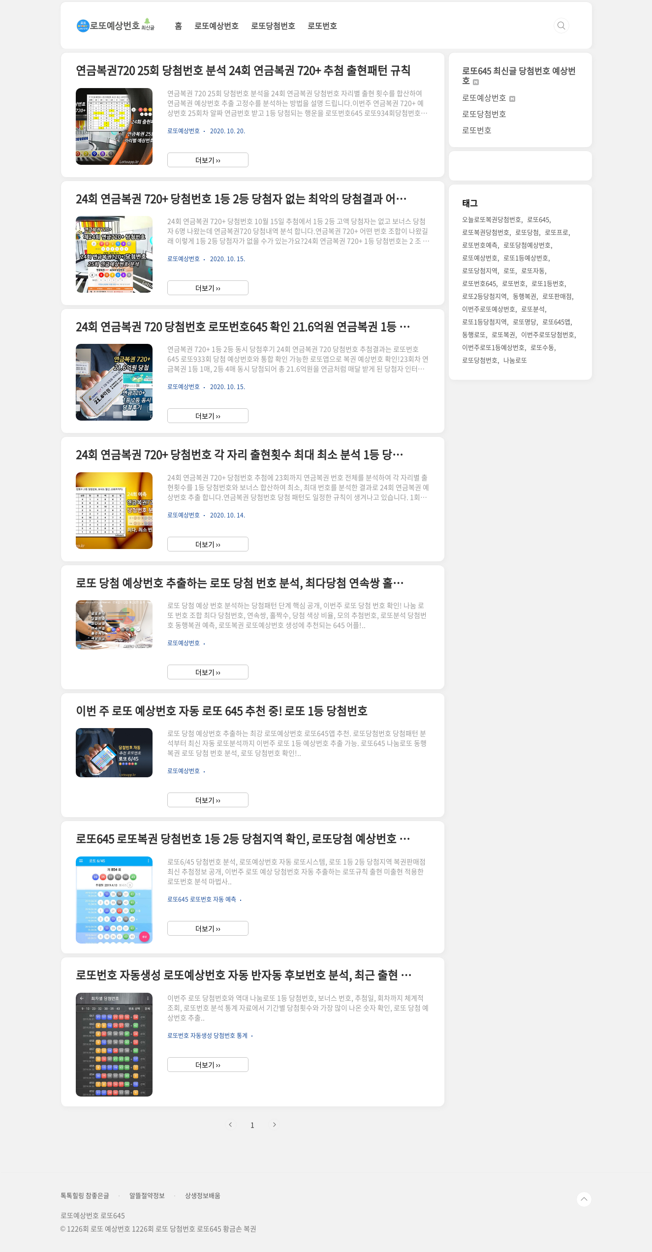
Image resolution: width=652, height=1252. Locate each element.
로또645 (538, 219)
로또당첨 (527, 232)
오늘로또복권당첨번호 (491, 219)
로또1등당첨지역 (484, 321)
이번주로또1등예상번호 (493, 347)
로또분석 (533, 308)
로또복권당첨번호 (485, 232)
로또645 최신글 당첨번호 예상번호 (519, 75)
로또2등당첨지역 (484, 296)
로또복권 (503, 334)
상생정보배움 (202, 1195)
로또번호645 (479, 283)
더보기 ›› (207, 160)
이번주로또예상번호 (488, 308)
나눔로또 (515, 360)
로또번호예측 (479, 244)
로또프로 (556, 232)
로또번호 (322, 25)
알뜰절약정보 (147, 1195)
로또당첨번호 (273, 25)
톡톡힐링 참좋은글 (85, 1195)
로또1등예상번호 (525, 257)
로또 (509, 270)
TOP (584, 1199)
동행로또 (474, 334)
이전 (231, 1124)
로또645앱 (556, 321)
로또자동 (533, 270)
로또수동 (542, 347)
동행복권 (524, 296)
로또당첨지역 (479, 270)
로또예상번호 (216, 25)
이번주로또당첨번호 (547, 334)
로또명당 (524, 321)
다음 (274, 1124)
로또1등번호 (547, 283)
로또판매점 (557, 296)
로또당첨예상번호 (527, 244)
